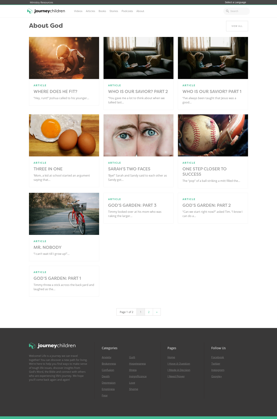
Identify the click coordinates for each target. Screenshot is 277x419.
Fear (105, 395)
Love (132, 383)
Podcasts (127, 11)
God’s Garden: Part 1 (57, 278)
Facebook (217, 357)
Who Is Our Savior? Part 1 (211, 91)
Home (171, 357)
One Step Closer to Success (204, 171)
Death (106, 376)
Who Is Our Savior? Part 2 (138, 91)
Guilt (132, 357)
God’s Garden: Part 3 (132, 205)
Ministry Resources (41, 2)
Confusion (108, 370)
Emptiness (108, 389)
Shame (133, 389)
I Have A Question (178, 363)
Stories (114, 11)
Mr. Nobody (47, 247)
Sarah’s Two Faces (129, 169)
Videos (78, 11)
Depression (109, 383)
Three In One (48, 169)
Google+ (216, 376)
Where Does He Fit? (55, 91)
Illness (133, 370)
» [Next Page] (156, 312)
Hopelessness (137, 363)
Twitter (215, 363)
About (140, 11)
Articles (90, 11)
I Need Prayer (176, 376)
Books (102, 11)
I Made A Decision (178, 370)
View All (237, 26)
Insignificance (138, 376)
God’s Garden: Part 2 (206, 205)
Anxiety (106, 357)
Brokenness (109, 363)
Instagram (217, 370)
